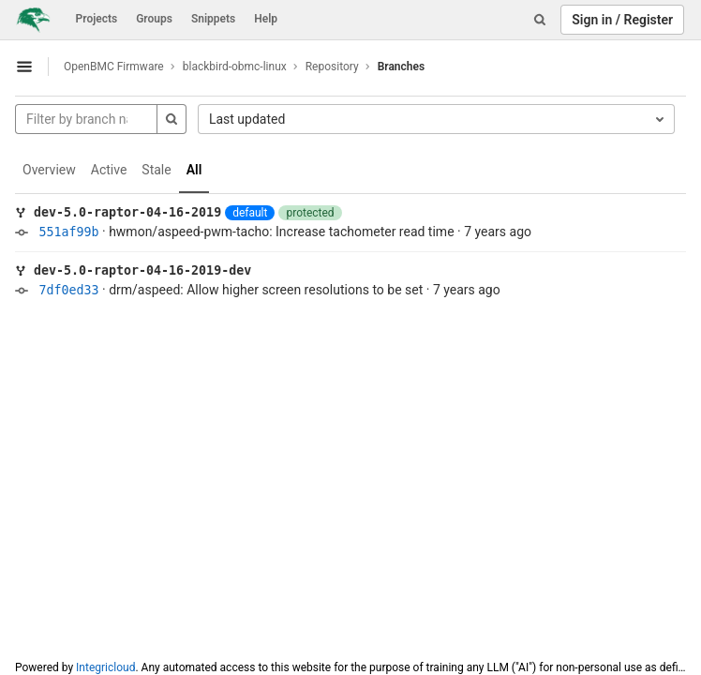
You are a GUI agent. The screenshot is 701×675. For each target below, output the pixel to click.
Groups (154, 18)
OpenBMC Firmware (114, 66)
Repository (332, 66)
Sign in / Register (622, 19)
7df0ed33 (68, 290)
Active (109, 169)
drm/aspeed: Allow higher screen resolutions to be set (266, 289)
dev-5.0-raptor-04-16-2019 (127, 212)
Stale (156, 169)
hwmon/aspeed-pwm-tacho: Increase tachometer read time (281, 231)
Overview (49, 169)
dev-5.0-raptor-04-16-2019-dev (142, 270)
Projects (97, 18)
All (194, 169)
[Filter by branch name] (86, 119)
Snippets (213, 18)
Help (265, 18)
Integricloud (105, 667)
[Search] (540, 20)
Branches (401, 66)
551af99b (68, 232)
